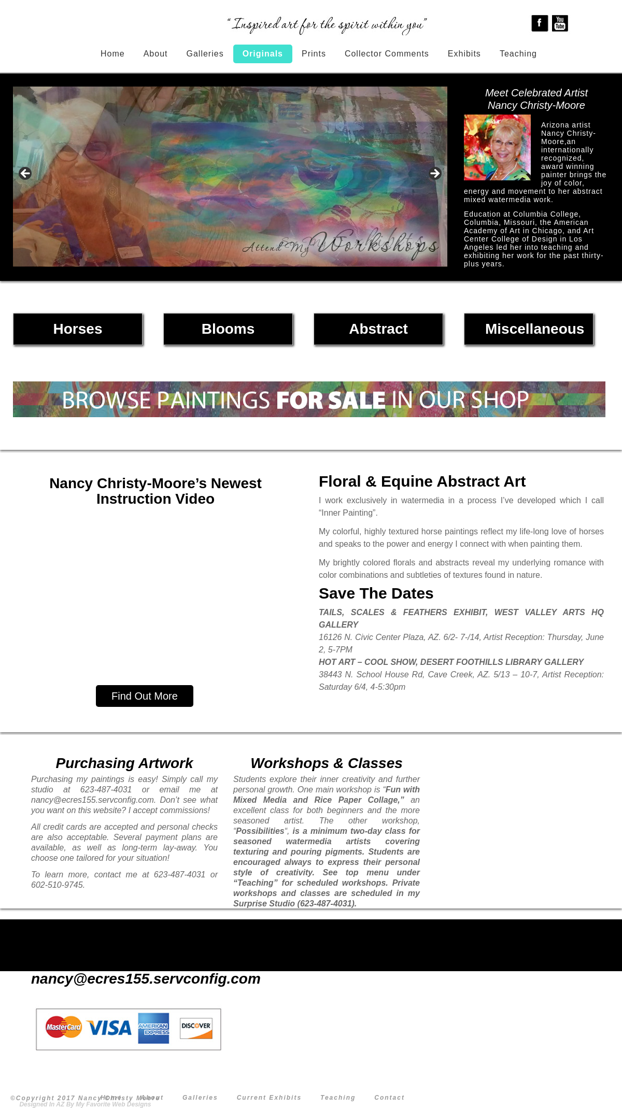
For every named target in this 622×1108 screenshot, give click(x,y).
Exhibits (464, 53)
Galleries (205, 53)
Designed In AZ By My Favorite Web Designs (85, 1104)
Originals (263, 53)
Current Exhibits (269, 1097)
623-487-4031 (124, 963)
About (156, 53)
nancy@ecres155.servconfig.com (124, 979)
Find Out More (144, 696)
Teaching (518, 53)
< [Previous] (26, 174)
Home (113, 53)
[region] (230, 177)
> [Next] (434, 174)
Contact (389, 1097)
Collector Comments (387, 53)
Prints (314, 53)
